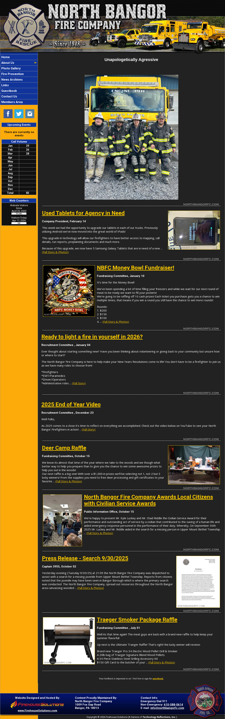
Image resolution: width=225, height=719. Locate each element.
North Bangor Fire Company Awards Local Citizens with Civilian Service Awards (148, 500)
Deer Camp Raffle (64, 448)
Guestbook (9, 91)
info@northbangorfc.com (167, 708)
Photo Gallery (11, 68)
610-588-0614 (173, 704)
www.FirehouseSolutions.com (37, 710)
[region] (19, 79)
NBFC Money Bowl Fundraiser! (135, 267)
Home (5, 57)
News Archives (12, 79)
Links (5, 85)
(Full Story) (79, 383)
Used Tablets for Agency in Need (83, 213)
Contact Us (9, 96)
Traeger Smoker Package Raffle (137, 619)
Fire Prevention (12, 74)
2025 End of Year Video (71, 404)
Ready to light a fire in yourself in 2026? (92, 336)
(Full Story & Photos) (55, 252)
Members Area (12, 102)
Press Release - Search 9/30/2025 (85, 558)
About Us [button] (7, 63)
